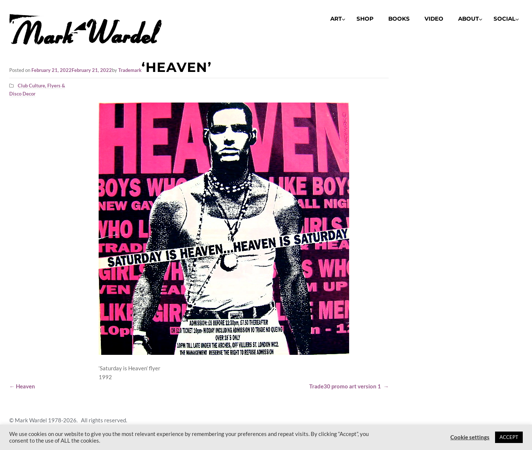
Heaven (22, 386)
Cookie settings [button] (470, 437)
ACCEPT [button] (508, 437)
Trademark (129, 70)
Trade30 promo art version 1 (349, 386)
